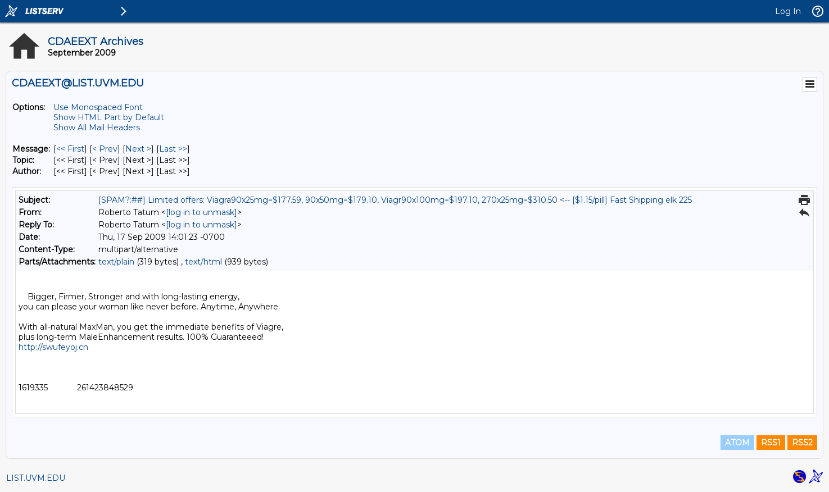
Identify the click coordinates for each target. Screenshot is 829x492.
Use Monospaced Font (98, 107)
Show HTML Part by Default (108, 117)
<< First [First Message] (70, 149)
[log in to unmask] (201, 212)
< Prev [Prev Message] (104, 149)
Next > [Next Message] (138, 149)
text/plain (116, 262)
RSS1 (771, 443)
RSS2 (802, 443)
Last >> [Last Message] (173, 149)
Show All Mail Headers (96, 127)
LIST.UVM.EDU (35, 478)
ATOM (737, 443)
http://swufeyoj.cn (53, 347)
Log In (788, 11)
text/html (203, 262)
